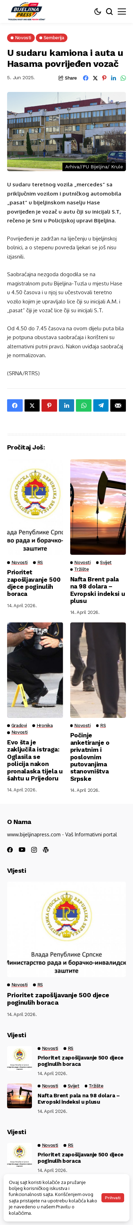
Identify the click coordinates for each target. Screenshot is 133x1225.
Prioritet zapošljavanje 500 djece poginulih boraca (33, 583)
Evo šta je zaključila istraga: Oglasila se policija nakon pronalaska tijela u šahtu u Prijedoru (35, 760)
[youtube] (22, 850)
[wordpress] (46, 850)
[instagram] (34, 850)
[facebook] (10, 850)
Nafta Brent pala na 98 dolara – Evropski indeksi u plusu (97, 590)
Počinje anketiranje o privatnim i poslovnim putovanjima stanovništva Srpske (90, 757)
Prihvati (113, 1197)
